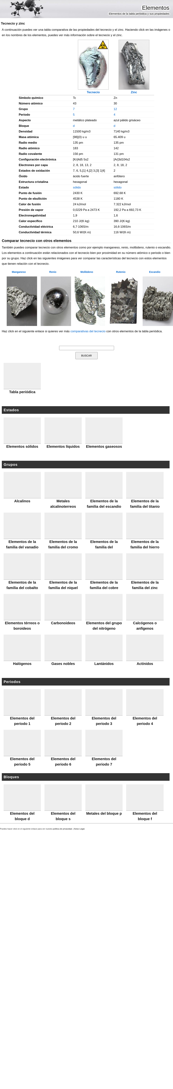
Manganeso (19, 271)
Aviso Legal (79, 829)
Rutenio (120, 271)
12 (115, 109)
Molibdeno (86, 271)
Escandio (154, 271)
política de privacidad (62, 829)
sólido (77, 187)
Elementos (155, 8)
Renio (52, 271)
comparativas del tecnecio (88, 331)
